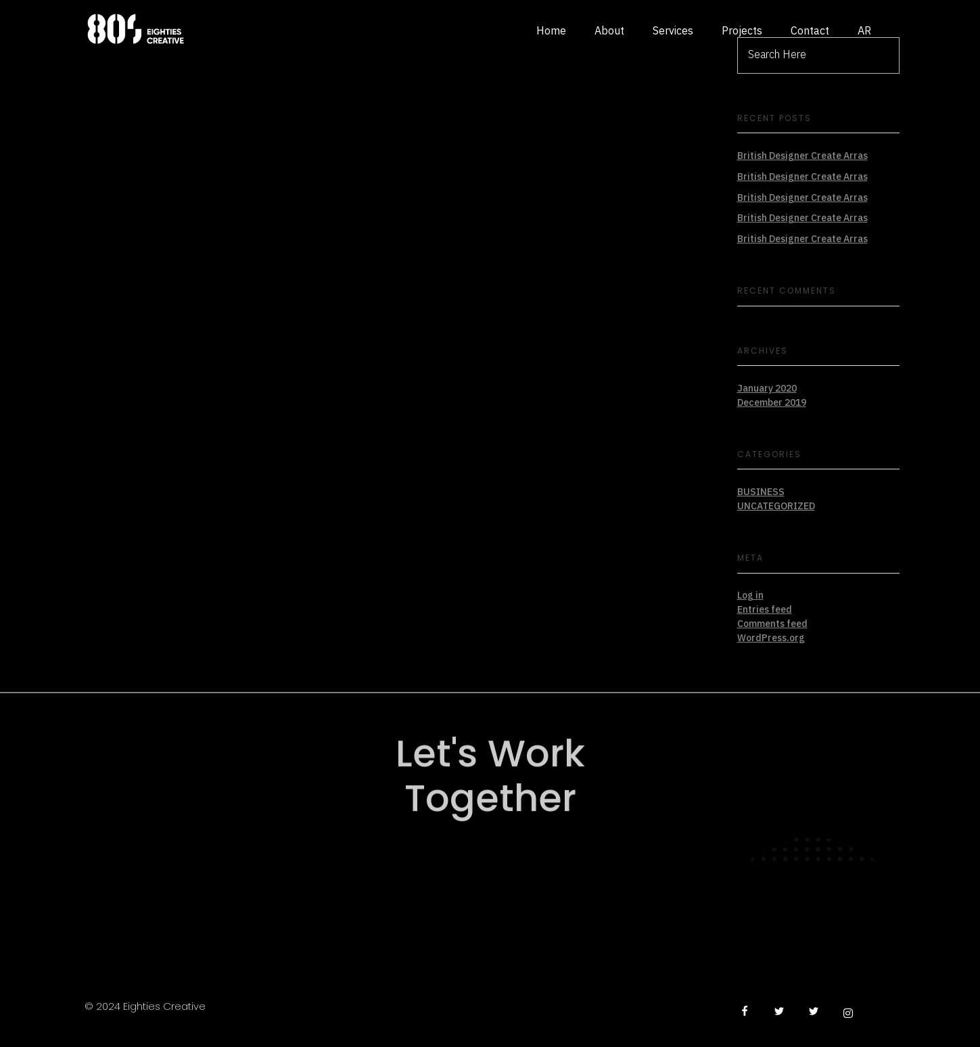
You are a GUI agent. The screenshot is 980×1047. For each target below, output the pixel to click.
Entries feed (764, 610)
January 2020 (767, 388)
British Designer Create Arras (802, 156)
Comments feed (772, 624)
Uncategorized (776, 506)
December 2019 (771, 403)
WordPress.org (771, 638)
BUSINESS (761, 492)
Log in (750, 595)
